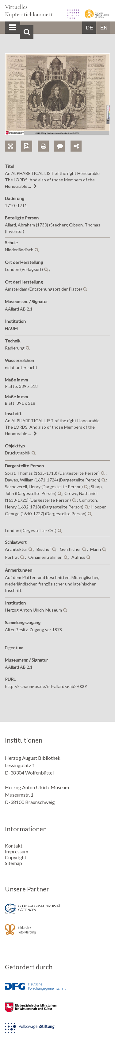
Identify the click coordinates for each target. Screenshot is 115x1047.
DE (89, 28)
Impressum (16, 851)
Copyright (15, 857)
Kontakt (13, 845)
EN (104, 28)
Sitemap (13, 863)
